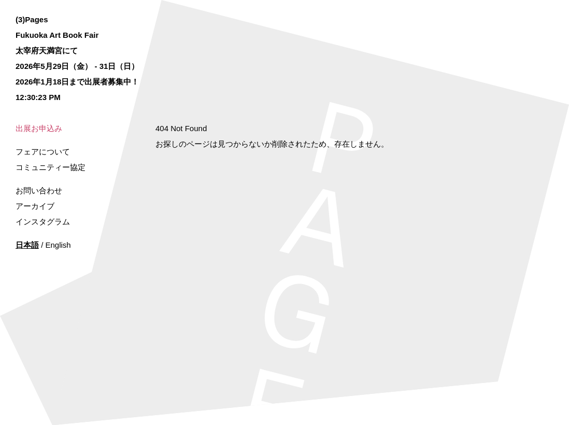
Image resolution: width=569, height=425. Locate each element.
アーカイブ (35, 206)
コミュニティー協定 (51, 167)
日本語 (27, 244)
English (58, 244)
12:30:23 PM (38, 97)
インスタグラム (43, 221)
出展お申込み (39, 128)
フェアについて (43, 151)
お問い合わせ (39, 190)
